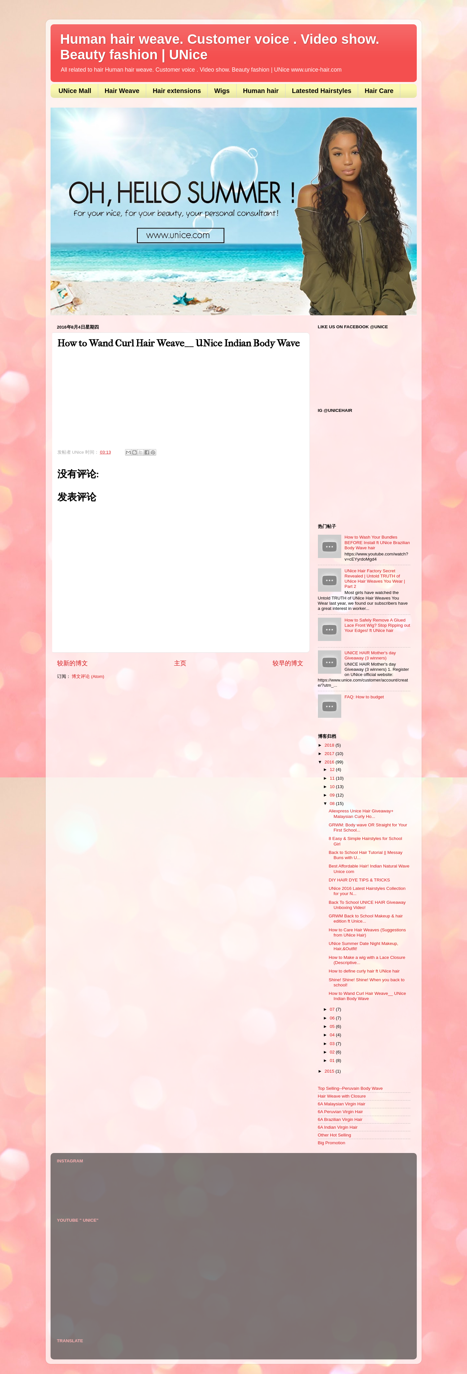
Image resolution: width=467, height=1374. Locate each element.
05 (333, 1026)
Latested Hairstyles (321, 90)
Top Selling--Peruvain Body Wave (350, 1088)
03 (333, 1043)
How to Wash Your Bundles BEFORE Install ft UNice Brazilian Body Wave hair (377, 542)
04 (333, 1034)
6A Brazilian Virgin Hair (340, 1119)
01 (333, 1060)
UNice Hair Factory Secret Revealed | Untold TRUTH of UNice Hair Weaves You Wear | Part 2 (374, 578)
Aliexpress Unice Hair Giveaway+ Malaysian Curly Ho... (361, 814)
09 (333, 795)
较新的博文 (72, 663)
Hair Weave (122, 90)
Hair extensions (177, 90)
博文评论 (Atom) (88, 676)
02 (333, 1052)
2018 (329, 745)
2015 (329, 1071)
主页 (180, 663)
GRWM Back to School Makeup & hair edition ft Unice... (366, 919)
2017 (329, 753)
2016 (329, 762)
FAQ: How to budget (364, 696)
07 (333, 1009)
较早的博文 (288, 663)
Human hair (261, 90)
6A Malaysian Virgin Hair (342, 1103)
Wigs (222, 90)
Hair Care (379, 90)
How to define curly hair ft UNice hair (364, 971)
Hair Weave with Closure (342, 1096)
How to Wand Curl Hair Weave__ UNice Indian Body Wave (367, 996)
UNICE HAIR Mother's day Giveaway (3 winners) (370, 655)
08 (333, 803)
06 (333, 1018)
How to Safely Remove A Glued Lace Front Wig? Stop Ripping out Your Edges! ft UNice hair (377, 625)
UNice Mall (75, 90)
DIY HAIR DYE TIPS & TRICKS (359, 880)
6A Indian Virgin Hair (338, 1127)
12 (333, 769)
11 (333, 778)
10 (333, 786)
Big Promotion (331, 1142)
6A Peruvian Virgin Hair (340, 1111)
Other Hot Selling (334, 1135)
